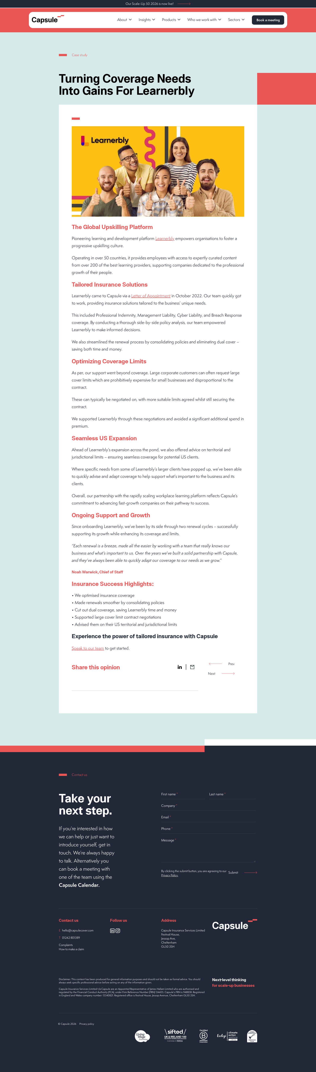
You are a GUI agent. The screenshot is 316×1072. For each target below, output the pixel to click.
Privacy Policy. (169, 875)
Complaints (66, 945)
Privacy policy (86, 1024)
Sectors (235, 19)
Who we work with (203, 19)
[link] (123, 20)
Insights (146, 19)
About (124, 19)
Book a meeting (267, 20)
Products (170, 19)
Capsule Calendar (79, 884)
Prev (222, 664)
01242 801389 (71, 938)
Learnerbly (164, 238)
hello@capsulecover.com (78, 930)
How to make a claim (71, 949)
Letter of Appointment (150, 295)
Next (221, 673)
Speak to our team (88, 648)
